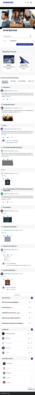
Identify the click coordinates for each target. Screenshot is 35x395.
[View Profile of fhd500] (8, 368)
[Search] (17, 36)
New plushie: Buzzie (8, 104)
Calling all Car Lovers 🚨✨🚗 (10, 313)
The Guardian (7, 207)
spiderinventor (7, 129)
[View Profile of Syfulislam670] (9, 343)
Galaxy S (9, 65)
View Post (8, 96)
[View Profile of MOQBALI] (8, 338)
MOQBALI (7, 287)
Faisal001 (6, 90)
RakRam (6, 210)
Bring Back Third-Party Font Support (12, 323)
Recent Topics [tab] (5, 81)
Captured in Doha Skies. (10, 227)
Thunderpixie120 (7, 108)
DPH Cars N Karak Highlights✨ (11, 302)
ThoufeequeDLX (7, 273)
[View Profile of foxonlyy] (9, 382)
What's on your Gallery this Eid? (11, 318)
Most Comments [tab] (22, 81)
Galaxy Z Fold (23, 65)
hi (3, 170)
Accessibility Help (5, 393)
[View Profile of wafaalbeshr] (9, 363)
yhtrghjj (5, 173)
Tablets (16, 249)
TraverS (5, 151)
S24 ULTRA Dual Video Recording (12, 147)
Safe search (6, 87)
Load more (16, 295)
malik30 (6, 193)
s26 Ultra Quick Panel (9, 270)
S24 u (4, 125)
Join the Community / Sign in (24, 44)
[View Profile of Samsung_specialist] (10, 333)
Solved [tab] (29, 81)
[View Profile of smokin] (8, 377)
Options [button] (31, 41)
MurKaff (6, 249)
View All (17, 298)
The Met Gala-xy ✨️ (7, 307)
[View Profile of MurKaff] (7, 352)
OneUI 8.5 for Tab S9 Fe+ (10, 246)
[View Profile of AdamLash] (8, 347)
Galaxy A (17, 173)
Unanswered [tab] (5, 83)
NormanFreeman (8, 230)
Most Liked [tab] (13, 81)
